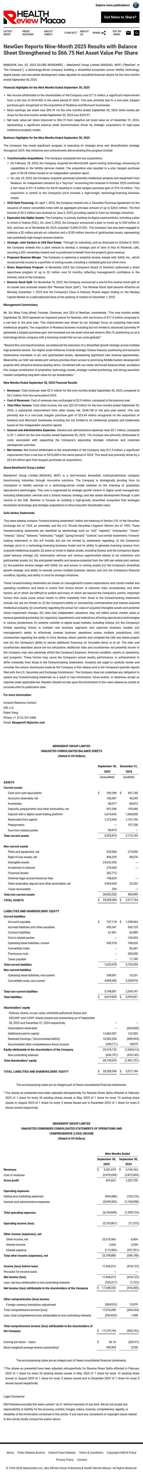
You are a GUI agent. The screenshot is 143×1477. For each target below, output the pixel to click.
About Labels (48, 33)
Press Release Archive (31, 1452)
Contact (70, 32)
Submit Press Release (61, 1452)
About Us (84, 33)
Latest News (8, 33)
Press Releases (27, 33)
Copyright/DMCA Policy (121, 1452)
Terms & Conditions (91, 1452)
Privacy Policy (65, 1459)
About (10, 1452)
